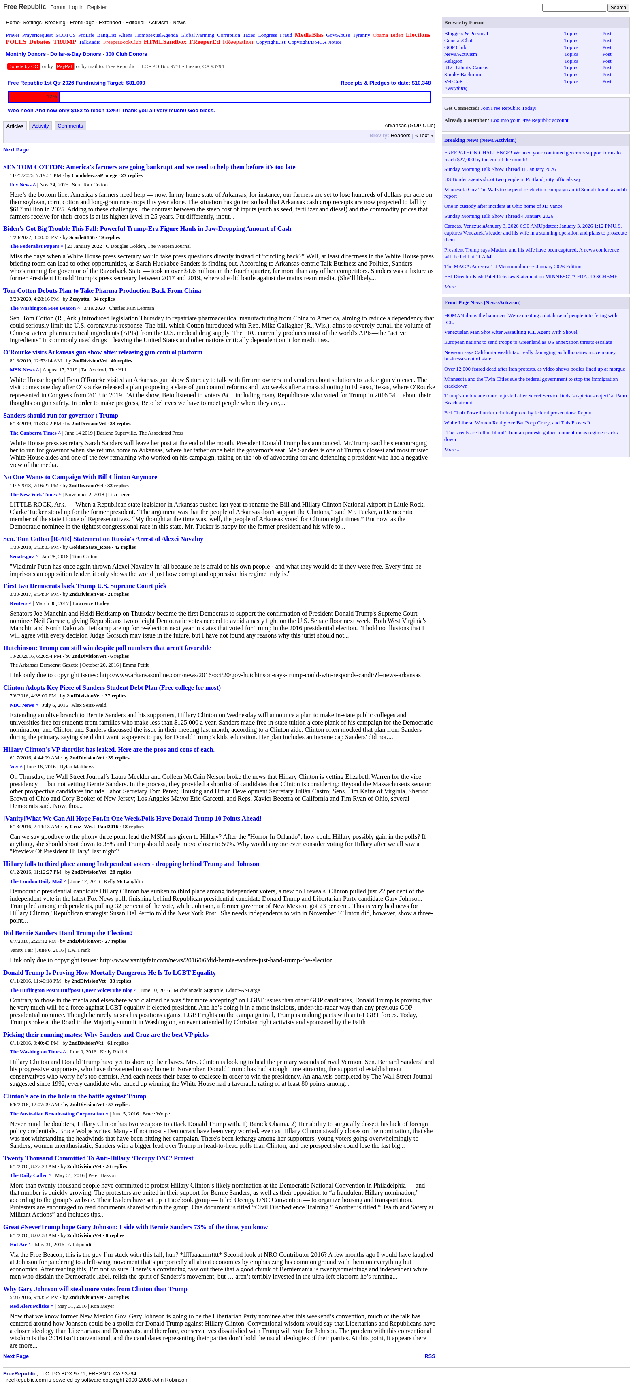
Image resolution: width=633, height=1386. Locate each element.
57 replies (119, 1104)
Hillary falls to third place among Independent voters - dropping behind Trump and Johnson (131, 863)
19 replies (109, 237)
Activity (40, 126)
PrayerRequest (37, 35)
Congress (267, 35)
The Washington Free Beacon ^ (45, 308)
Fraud (286, 35)
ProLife (86, 35)
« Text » (424, 135)
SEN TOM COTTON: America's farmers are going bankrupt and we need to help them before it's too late (149, 167)
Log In (76, 7)
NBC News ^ (24, 705)
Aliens (125, 35)
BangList (107, 35)
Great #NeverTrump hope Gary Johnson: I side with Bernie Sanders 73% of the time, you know (135, 1227)
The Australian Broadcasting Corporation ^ (59, 1114)
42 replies (125, 547)
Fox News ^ (23, 184)
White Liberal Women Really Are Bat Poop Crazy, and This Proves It (517, 423)
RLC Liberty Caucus (466, 67)
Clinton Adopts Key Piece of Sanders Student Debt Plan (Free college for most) (112, 687)
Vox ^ (16, 766)
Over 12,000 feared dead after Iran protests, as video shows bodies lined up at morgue (534, 369)
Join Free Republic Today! (509, 108)
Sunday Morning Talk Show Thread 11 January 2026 (500, 169)
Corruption (228, 35)
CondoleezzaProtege (94, 175)
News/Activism (460, 54)
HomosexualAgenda (156, 35)
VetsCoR (453, 81)
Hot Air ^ (20, 1244)
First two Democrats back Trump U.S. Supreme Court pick (85, 585)
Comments (70, 126)
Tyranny (361, 35)
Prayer (12, 35)
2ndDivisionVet (89, 361)
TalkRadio (90, 42)
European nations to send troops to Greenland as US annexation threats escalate (528, 342)
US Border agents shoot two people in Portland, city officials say (512, 179)
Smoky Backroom (463, 74)
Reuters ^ (21, 603)
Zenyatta (79, 299)
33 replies (121, 423)
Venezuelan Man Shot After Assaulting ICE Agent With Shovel (511, 332)
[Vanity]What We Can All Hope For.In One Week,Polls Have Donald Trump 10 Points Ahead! (132, 818)
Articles (15, 126)
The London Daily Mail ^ (38, 881)
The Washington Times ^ (38, 1052)
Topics (571, 33)
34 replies (104, 299)
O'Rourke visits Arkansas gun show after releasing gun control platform (102, 352)
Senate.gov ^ (24, 556)
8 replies (114, 1235)
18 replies (133, 826)
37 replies (115, 696)
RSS (429, 1356)
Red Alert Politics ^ (31, 1306)
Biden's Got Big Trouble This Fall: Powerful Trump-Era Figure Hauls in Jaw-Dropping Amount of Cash (147, 228)
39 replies (119, 758)
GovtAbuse (338, 35)
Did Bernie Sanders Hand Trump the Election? (68, 933)
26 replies (116, 1166)
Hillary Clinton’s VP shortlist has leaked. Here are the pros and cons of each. (109, 749)
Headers (400, 135)
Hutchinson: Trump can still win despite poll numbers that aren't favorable (107, 647)
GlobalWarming (197, 35)
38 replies (120, 981)
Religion (453, 61)
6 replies (119, 656)
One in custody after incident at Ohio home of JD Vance (503, 206)
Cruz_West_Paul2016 (94, 826)
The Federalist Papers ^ (37, 246)
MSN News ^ (24, 370)
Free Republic (24, 6)
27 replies (132, 175)
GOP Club (455, 47)
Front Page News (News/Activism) (482, 302)
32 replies (118, 485)
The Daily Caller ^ (30, 1175)
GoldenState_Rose (90, 547)
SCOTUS (65, 35)
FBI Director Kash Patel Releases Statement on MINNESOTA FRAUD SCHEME (531, 276)
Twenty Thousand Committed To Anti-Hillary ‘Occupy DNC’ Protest (98, 1158)
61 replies (118, 1043)
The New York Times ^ (35, 494)
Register (97, 7)
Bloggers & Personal (466, 33)
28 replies (121, 872)
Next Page (16, 150)
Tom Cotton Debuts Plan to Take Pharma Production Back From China (102, 290)
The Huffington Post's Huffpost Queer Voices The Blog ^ (73, 990)
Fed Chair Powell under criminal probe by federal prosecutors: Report (518, 412)
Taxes (249, 35)
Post (607, 33)
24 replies (118, 1297)
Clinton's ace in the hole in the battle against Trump (75, 1096)
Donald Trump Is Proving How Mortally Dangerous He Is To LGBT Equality (109, 972)
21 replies (118, 594)
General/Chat (458, 40)
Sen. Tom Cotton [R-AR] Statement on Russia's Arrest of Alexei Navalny (103, 538)
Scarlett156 (82, 237)
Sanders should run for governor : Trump (60, 415)
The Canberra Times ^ (35, 433)
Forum (58, 7)
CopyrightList (271, 42)
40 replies (121, 361)
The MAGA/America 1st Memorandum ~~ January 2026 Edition (513, 266)
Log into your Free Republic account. (530, 120)
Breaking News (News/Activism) (480, 140)
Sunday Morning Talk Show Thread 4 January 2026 (498, 216)
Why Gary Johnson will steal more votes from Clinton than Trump (95, 1289)
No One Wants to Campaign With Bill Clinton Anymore (80, 476)
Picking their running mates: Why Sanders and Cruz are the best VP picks (106, 1034)
